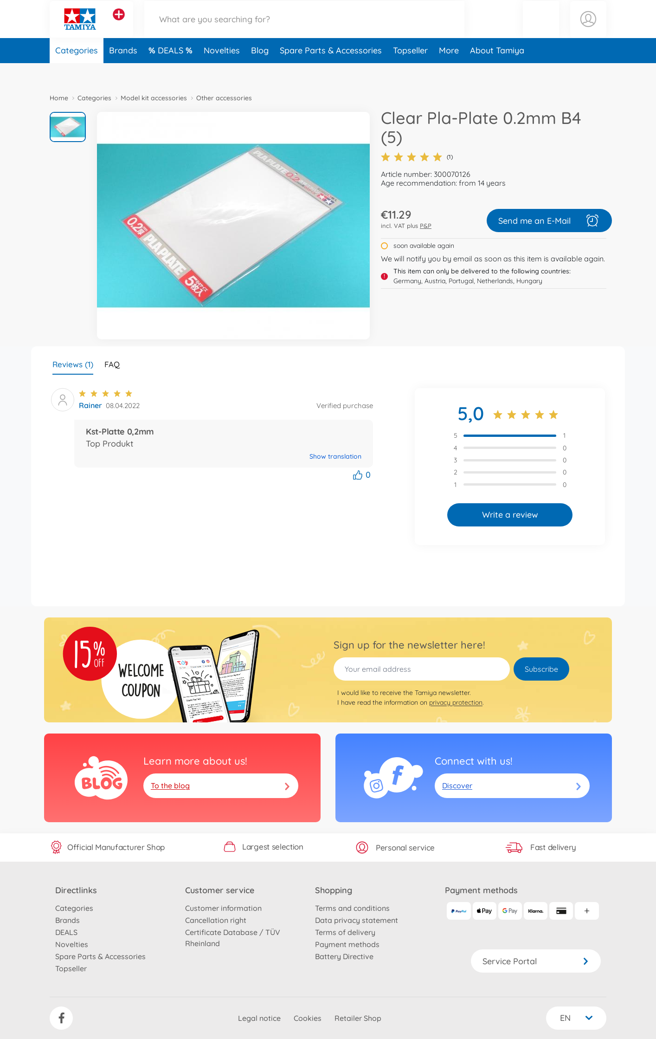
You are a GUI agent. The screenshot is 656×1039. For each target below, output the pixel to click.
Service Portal (535, 961)
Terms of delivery (345, 932)
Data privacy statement (356, 920)
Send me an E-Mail (549, 220)
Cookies (308, 1018)
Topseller (410, 71)
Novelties (222, 71)
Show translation (335, 456)
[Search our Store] (304, 29)
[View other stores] (119, 25)
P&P (425, 225)
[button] (541, 29)
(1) (417, 157)
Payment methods (347, 944)
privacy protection (455, 702)
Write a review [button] (510, 514)
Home (59, 98)
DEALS (172, 71)
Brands (123, 71)
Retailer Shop (357, 1018)
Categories (76, 71)
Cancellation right (215, 920)
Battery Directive (344, 956)
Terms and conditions (352, 908)
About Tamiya (497, 71)
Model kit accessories (154, 98)
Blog (260, 71)
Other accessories (224, 98)
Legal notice (259, 1018)
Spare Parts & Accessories (331, 71)
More (449, 71)
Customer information (223, 908)
